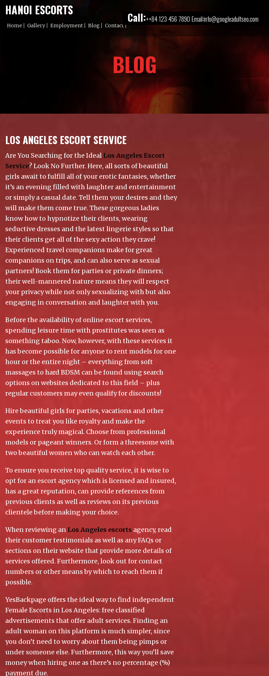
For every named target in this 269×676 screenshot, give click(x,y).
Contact (114, 25)
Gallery (36, 25)
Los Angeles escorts (100, 530)
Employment (66, 25)
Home (14, 25)
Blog (94, 25)
